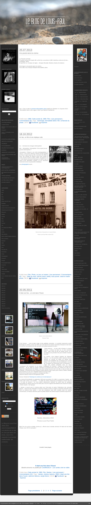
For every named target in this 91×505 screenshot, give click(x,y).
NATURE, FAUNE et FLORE (80, 390)
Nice (3, 247)
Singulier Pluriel (77, 248)
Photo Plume (77, 408)
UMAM (75, 250)
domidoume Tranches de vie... (81, 295)
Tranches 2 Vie (77, 423)
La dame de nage (78, 329)
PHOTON (76, 235)
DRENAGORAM (78, 297)
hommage (40, 121)
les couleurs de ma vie (79, 206)
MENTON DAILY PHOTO (80, 381)
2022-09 (3, 288)
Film (2, 218)
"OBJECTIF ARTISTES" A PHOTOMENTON (7, 167)
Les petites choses (78, 364)
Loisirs (3, 232)
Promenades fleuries (6, 262)
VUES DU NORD (78, 442)
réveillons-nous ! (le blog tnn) (80, 244)
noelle (76, 94)
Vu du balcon (77, 255)
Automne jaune (77, 75)
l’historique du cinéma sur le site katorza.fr (40, 377)
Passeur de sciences (79, 403)
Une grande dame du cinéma (28, 53)
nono (75, 227)
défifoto (3, 214)
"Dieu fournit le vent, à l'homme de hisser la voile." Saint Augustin (81, 137)
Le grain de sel (77, 345)
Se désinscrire (9, 406)
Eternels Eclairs (77, 303)
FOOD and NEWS (78, 168)
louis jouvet (55, 276)
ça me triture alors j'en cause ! (81, 278)
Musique (3, 240)
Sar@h (75, 414)
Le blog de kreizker (78, 341)
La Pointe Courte (5, 324)
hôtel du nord (31, 276)
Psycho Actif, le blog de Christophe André (79, 241)
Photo (3, 254)
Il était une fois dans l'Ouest (45, 466)
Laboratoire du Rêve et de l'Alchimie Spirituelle (80, 186)
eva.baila (76, 164)
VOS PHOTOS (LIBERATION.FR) (6, 158)
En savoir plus (74, 503)
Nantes (3, 245)
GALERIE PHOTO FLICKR (8, 147)
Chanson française (78, 285)
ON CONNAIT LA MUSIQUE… (81, 399)
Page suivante (57, 491)
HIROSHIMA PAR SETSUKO (8, 177)
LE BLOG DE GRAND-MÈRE (81, 338)
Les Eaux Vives (77, 359)
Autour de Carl (77, 144)
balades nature (77, 274)
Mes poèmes (4, 234)
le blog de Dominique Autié (80, 126)
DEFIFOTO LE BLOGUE (7, 141)
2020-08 (3, 303)
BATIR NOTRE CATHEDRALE (8, 170)
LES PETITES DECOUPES (80, 366)
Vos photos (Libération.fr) (80, 434)
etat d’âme (76, 301)
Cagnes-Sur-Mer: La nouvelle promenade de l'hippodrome (8, 370)
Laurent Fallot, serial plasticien (81, 334)
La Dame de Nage (78, 181)
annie (76, 96)
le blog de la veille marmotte (80, 194)
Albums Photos (6, 313)
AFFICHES (4, 358)
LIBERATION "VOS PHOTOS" (8, 152)
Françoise (77, 101)
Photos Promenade (78, 410)
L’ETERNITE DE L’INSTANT (80, 370)
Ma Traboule (77, 373)
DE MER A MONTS (6, 182)
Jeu (2, 225)
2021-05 (3, 297)
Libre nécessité (77, 368)
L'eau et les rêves (78, 77)
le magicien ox (77, 202)
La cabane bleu (77, 179)
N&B (3, 243)
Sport (3, 267)
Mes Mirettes (77, 384)
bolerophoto (77, 276)
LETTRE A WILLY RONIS (7, 180)
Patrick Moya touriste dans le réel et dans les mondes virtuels (81, 233)
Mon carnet (76, 388)
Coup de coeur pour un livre (80, 82)
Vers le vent (77, 430)
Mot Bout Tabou (77, 223)
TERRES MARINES (6, 175)
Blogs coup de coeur (6, 201)
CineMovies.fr (46, 467)
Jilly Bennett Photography (80, 172)
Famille (3, 216)
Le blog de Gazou (78, 336)
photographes (25, 164)
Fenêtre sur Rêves (78, 166)
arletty (49, 276)
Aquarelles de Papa (6, 381)
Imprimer (43, 122)
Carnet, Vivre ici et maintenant (8, 207)
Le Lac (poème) (77, 80)
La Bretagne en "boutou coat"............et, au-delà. (79, 326)
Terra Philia (76, 421)
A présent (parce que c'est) (80, 263)
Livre (3, 229)
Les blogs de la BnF (78, 204)
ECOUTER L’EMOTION (79, 299)
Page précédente (34, 491)
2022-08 (3, 290)
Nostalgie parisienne (79, 84)
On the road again (78, 229)
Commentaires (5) (25, 121)
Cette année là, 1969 (39, 119)
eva (75, 92)
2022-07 (3, 292)
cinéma (46, 474)
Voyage (3, 273)
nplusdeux (76, 395)
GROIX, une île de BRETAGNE (81, 308)
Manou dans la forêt (78, 214)
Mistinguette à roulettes (79, 221)
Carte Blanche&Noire (6, 122)
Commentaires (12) (26, 474)
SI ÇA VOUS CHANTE (79, 416)
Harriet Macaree (78, 310)
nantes (40, 474)
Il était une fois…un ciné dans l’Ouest (31, 293)
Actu (3, 192)
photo (21, 278)
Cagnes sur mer (5, 205)
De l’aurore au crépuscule (80, 292)
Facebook (34, 122)
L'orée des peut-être (78, 323)
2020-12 (3, 301)
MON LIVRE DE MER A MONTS (9, 236)
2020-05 (3, 305)
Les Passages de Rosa (79, 362)
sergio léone (44, 476)
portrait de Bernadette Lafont (39, 108)
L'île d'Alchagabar (78, 321)
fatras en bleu (77, 306)
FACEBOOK (4, 143)
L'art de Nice (77, 175)
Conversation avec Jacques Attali (81, 153)
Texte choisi (4, 269)
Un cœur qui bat (78, 425)
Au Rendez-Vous (78, 271)
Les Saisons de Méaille (7, 227)
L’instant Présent (5, 124)
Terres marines (5, 347)
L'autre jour (76, 319)
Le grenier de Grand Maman (80, 347)
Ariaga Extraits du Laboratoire (81, 142)
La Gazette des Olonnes (79, 183)
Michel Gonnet (77, 386)
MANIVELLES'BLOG (79, 379)
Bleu (3, 196)
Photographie (4, 256)
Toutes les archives (6, 308)
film (58, 121)
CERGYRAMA (77, 282)
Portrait (3, 260)
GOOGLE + (4, 150)
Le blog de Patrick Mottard (80, 196)
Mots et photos (5, 238)
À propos (76, 66)
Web (3, 278)
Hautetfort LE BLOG (78, 312)
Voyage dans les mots (79, 440)
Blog (3, 199)
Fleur (3, 221)
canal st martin (65, 276)
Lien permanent (56, 119)
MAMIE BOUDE (77, 377)
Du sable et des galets (79, 161)
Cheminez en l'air (78, 150)
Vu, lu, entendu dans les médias (9, 275)
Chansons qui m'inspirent (7, 210)
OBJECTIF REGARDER (79, 397)
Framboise (77, 108)
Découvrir (4, 212)
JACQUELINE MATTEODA (80, 317)
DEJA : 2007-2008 (78, 157)
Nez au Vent (77, 392)
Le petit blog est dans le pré (80, 355)
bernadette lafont (51, 121)
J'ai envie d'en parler (79, 170)
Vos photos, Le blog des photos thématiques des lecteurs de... (81, 437)
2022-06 (3, 294)
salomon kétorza (34, 476)
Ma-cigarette (77, 375)
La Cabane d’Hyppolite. (7, 336)
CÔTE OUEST (77, 290)
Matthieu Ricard (77, 216)
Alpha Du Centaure (78, 267)
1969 (3, 190)
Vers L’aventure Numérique (80, 432)
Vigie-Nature (77, 253)
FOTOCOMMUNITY (6, 145)
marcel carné (41, 276)
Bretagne (4, 203)
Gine (76, 104)
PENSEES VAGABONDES (80, 405)
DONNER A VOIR (78, 159)
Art (2, 194)
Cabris (3, 392)
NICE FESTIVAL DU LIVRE (80, 225)
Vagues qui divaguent (79, 427)
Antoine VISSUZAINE (79, 139)
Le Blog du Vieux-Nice (79, 343)
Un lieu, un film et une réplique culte (31, 137)
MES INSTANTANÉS (79, 218)
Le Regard (76, 357)
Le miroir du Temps (78, 349)
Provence (4, 265)
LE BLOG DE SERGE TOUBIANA (79, 200)
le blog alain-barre (78, 189)
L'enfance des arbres (79, 177)
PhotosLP (4, 130)
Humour (3, 223)
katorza (52, 474)
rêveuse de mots (78, 246)
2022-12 (3, 286)
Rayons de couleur (78, 412)
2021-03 (3, 299)
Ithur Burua (76, 314)
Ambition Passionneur (79, 269)
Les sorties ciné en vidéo (61, 467)
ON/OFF (76, 401)
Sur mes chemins (78, 419)
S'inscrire (9, 403)
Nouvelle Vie (4, 249)
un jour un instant (5, 271)
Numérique (4, 251)
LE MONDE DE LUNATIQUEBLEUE (78, 353)
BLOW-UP (76, 146)
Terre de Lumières (78, 128)
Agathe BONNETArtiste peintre (81, 265)
